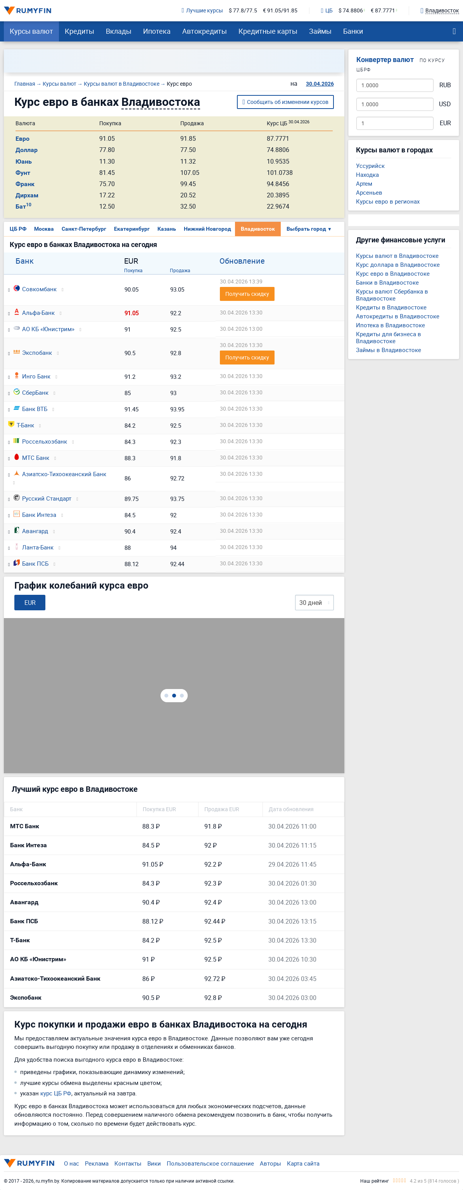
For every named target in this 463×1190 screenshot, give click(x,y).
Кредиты (79, 31)
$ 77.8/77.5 (243, 10)
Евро (22, 138)
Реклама (97, 1163)
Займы (320, 31)
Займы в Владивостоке (388, 349)
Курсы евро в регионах (388, 201)
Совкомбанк (35, 289)
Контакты (128, 1163)
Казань (166, 229)
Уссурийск (370, 165)
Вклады (118, 31)
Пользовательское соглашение (210, 1163)
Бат (23, 206)
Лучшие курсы (202, 10)
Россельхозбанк (40, 441)
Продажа (180, 270)
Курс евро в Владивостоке (393, 273)
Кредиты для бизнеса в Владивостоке (388, 337)
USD (445, 104)
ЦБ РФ (18, 229)
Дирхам (27, 195)
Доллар (27, 150)
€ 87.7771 (383, 10)
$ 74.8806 (351, 10)
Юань (24, 161)
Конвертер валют (385, 59)
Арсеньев (369, 192)
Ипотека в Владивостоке (390, 324)
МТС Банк (31, 457)
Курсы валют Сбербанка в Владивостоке (392, 295)
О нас (71, 1163)
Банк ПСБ (31, 563)
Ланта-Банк (34, 547)
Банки (353, 31)
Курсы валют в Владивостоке (397, 255)
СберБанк (31, 392)
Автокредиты (204, 31)
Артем (364, 183)
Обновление (242, 261)
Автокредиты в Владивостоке (397, 316)
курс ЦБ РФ (55, 1093)
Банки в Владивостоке (387, 282)
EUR (445, 123)
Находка (367, 174)
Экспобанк (33, 352)
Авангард (31, 531)
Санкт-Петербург (84, 229)
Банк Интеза (35, 514)
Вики (154, 1163)
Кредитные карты (267, 31)
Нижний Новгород (207, 229)
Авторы (270, 1163)
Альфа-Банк (34, 312)
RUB (445, 85)
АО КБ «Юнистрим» (44, 329)
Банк (25, 261)
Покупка (133, 270)
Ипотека (157, 31)
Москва (44, 229)
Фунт (23, 172)
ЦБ (327, 10)
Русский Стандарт (42, 498)
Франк (25, 184)
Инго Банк (32, 376)
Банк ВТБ (30, 409)
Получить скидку (247, 293)
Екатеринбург (132, 229)
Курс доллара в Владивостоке (398, 264)
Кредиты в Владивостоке (391, 307)
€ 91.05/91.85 (280, 10)
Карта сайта (303, 1163)
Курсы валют (31, 31)
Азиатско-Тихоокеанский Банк (60, 474)
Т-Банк (21, 425)
